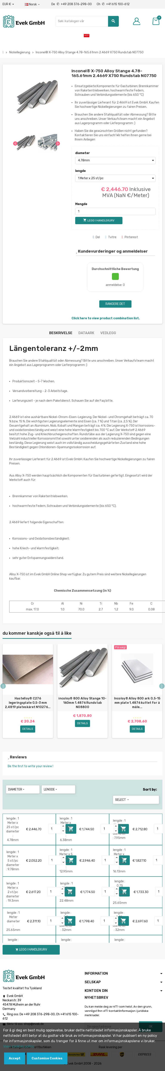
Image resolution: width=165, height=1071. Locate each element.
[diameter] (115, 160)
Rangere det (115, 304)
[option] (27, 692)
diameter (82, 153)
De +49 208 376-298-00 (71, 4)
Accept (14, 1058)
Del (96, 237)
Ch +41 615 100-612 (113, 4)
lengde (80, 171)
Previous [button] (3, 686)
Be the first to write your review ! (30, 767)
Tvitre (110, 237)
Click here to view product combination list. (106, 318)
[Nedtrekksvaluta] (8, 4)
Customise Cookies (47, 1058)
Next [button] (162, 686)
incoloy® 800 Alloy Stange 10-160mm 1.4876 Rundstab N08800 (82, 703)
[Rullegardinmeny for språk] (32, 4)
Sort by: (150, 790)
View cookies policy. (19, 1046)
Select (122, 800)
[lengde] (115, 178)
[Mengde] (115, 211)
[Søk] (87, 21)
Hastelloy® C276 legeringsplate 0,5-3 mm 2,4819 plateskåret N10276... (28, 703)
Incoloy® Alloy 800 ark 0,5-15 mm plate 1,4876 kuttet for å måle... (137, 703)
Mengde (81, 204)
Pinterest (130, 237)
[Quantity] (54, 830)
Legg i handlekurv (31, 950)
